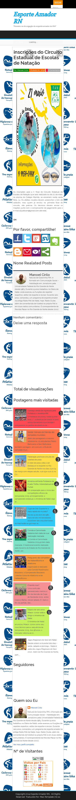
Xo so (57, 797)
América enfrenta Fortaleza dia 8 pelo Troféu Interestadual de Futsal (41, 484)
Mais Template (47, 797)
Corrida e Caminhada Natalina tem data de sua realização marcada (38, 533)
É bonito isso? (33, 585)
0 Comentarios (54, 70)
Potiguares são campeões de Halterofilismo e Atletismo (39, 561)
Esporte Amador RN (40, 794)
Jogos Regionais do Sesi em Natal (42, 640)
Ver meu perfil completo (23, 744)
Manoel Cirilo (36, 708)
